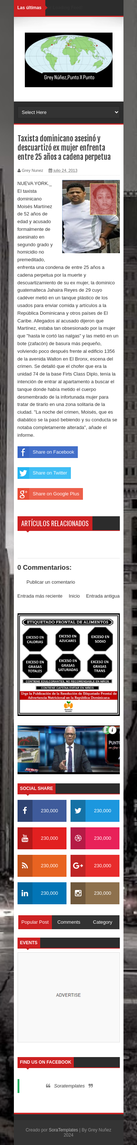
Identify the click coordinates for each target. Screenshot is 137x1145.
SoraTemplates (63, 1130)
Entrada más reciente (40, 596)
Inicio (74, 596)
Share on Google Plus (48, 494)
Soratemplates (69, 1086)
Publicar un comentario (51, 582)
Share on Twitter (42, 473)
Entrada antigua (103, 596)
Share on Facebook (46, 452)
